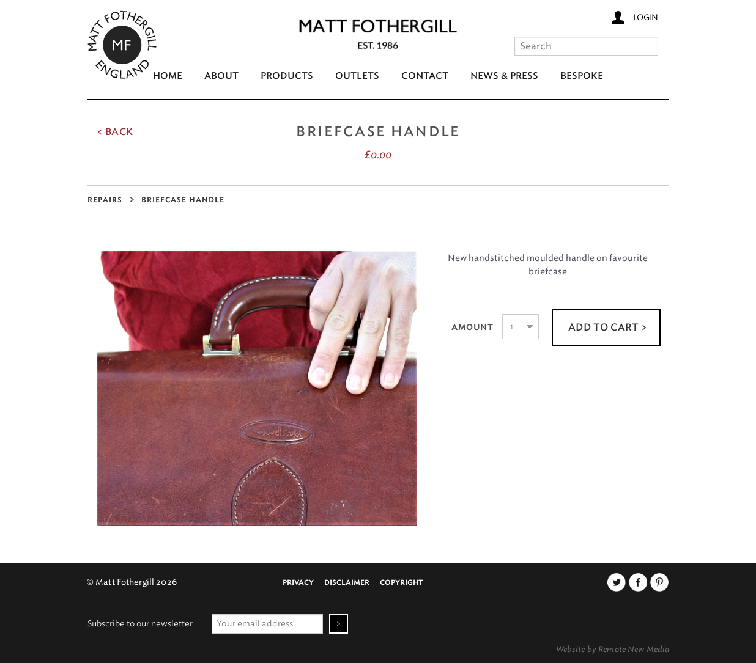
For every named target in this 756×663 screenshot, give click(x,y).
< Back (115, 132)
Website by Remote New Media (613, 649)
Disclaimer (346, 582)
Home (167, 76)
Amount (472, 327)
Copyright (401, 582)
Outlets (357, 76)
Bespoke (581, 76)
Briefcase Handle (182, 200)
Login (645, 17)
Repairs (104, 200)
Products (287, 76)
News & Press (504, 76)
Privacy (298, 582)
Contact (424, 76)
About (221, 76)
